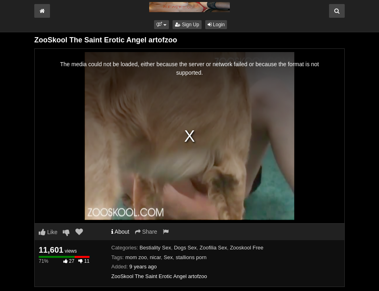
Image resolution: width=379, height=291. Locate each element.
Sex (168, 257)
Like (48, 232)
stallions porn (191, 257)
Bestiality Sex (155, 248)
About (120, 231)
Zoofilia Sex (213, 248)
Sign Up (187, 24)
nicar (155, 257)
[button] (161, 24)
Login (216, 24)
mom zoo (136, 257)
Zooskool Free (246, 248)
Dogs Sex (185, 248)
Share (146, 231)
